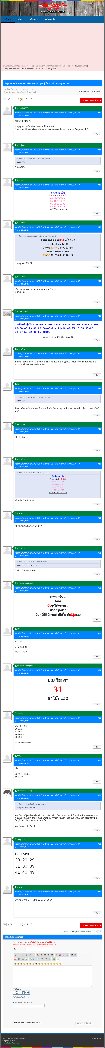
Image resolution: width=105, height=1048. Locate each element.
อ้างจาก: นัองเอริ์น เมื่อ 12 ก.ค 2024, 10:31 (34, 804)
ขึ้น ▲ (101, 1038)
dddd (80, 66)
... (29, 99)
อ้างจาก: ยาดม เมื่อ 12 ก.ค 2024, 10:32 (33, 562)
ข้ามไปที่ (67, 932)
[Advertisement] (52, 44)
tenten (69, 66)
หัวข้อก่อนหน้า (84, 92)
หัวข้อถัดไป (96, 92)
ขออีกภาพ (25, 997)
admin (85, 66)
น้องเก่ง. (63, 66)
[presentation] (33, 1013)
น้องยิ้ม (74, 66)
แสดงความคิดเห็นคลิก (91, 100)
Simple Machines (19, 1038)
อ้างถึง (96, 134)
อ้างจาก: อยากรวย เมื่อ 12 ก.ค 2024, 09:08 (34, 159)
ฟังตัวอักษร (17, 997)
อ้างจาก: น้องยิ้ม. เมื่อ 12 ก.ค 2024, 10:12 (33, 473)
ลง (4, 99)
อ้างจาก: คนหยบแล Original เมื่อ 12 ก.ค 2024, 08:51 (38, 236)
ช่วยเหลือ (95, 1038)
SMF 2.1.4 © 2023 (8, 1038)
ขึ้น (5, 924)
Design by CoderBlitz (8, 1041)
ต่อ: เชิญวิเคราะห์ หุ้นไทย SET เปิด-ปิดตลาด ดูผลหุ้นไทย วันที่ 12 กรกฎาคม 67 (47, 113)
